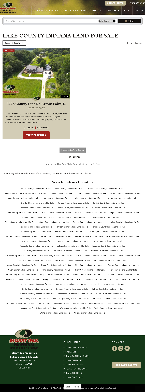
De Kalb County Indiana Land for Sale (108, 203)
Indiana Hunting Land (75, 368)
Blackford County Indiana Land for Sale (55, 193)
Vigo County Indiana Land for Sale (19, 303)
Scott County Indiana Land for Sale (124, 279)
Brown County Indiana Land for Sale (125, 193)
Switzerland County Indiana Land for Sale (36, 294)
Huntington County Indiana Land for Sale (107, 231)
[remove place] (114, 21)
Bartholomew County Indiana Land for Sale (106, 188)
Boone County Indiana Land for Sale (91, 193)
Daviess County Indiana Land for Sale (73, 203)
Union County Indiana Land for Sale (34, 298)
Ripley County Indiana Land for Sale (58, 279)
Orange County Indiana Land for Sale (123, 265)
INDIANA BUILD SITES (73, 360)
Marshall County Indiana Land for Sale (55, 255)
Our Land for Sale (46, 10)
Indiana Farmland (73, 364)
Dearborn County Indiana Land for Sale (36, 208)
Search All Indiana (75, 10)
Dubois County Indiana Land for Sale (21, 212)
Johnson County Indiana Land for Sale (74, 241)
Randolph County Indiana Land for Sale (22, 279)
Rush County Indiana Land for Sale (91, 279)
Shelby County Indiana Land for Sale (36, 284)
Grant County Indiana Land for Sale (54, 222)
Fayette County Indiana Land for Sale (90, 212)
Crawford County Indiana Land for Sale (37, 203)
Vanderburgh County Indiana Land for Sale (71, 298)
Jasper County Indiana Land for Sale (56, 236)
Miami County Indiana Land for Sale (125, 255)
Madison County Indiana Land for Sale (107, 251)
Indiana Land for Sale (75, 347)
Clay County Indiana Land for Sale (122, 198)
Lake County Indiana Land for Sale (36, 251)
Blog (127, 10)
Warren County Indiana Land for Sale (89, 303)
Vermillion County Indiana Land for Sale (109, 298)
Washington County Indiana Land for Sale (38, 308)
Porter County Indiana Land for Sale (21, 274)
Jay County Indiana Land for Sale (89, 236)
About (96, 10)
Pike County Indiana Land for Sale (122, 270)
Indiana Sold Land (73, 377)
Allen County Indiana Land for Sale (69, 188)
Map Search (69, 351)
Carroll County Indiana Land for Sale (23, 198)
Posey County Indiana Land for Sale (54, 274)
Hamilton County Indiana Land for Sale (124, 222)
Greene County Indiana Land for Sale (88, 222)
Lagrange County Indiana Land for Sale (108, 246)
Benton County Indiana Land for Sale (20, 193)
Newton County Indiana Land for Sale (21, 265)
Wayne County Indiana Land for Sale (75, 308)
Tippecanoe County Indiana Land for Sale (74, 294)
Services (112, 10)
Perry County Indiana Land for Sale (90, 270)
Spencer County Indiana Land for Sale (71, 284)
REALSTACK (57, 388)
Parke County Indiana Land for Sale (56, 270)
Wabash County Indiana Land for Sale (53, 303)
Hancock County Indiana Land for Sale (36, 227)
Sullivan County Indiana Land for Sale (107, 289)
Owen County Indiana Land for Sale (23, 270)
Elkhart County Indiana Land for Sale (55, 212)
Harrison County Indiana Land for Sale (72, 227)
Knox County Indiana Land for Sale (108, 241)
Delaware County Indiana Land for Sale (108, 208)
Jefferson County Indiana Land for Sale (122, 236)
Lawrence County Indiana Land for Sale (70, 251)
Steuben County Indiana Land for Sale (72, 289)
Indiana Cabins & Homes (76, 356)
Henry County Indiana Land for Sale (36, 231)
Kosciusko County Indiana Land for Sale (36, 246)
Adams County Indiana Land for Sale (36, 188)
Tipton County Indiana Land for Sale (111, 294)
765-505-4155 (24, 367)
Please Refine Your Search (72, 150)
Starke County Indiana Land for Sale (37, 289)
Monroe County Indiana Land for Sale (35, 260)
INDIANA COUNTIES (72, 373)
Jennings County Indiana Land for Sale (38, 241)
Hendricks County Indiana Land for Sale (108, 227)
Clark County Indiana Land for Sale (90, 198)
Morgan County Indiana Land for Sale (110, 260)
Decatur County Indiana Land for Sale (72, 208)
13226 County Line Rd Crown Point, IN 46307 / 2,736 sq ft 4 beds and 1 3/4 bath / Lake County (36, 104)
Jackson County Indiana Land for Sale (21, 236)
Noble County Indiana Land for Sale (56, 265)
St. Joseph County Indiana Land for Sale (107, 284)
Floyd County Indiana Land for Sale (124, 212)
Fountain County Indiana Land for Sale (38, 217)
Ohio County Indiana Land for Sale (89, 265)
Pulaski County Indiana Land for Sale (88, 274)
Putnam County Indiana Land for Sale (123, 274)
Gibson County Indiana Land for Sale (20, 222)
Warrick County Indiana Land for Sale (124, 303)
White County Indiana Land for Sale (55, 313)
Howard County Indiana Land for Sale (70, 231)
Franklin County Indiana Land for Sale (74, 217)
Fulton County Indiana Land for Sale (108, 217)
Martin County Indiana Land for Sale (91, 255)
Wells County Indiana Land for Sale (109, 308)
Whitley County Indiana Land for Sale (89, 313)
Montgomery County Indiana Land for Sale (72, 260)
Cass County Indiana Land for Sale (57, 198)
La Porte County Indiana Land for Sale (73, 246)
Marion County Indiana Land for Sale (20, 255)
